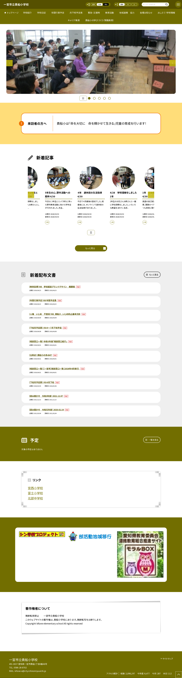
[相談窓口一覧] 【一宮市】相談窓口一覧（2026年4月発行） (54, 368)
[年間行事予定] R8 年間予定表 (43, 300)
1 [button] (89, 98)
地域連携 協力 (126, 12)
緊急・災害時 (94, 12)
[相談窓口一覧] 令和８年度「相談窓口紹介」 (48, 341)
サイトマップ (167, 658)
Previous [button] (9, 63)
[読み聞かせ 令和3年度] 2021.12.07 (46, 395)
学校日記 (41, 12)
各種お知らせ (146, 12)
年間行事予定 (57, 12)
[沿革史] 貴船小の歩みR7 (40, 355)
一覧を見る (153, 439)
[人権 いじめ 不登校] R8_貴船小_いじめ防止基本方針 (55, 314)
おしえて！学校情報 (166, 12)
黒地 (106, 4)
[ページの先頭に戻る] (179, 675)
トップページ (13, 12)
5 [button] (109, 98)
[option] (91, 62)
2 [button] (94, 98)
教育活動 (109, 12)
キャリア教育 (74, 20)
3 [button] (99, 98)
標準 (121, 4)
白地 (99, 4)
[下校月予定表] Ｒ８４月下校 (42, 382)
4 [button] (104, 98)
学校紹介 (27, 12)
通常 (93, 4)
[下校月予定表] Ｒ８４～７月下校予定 (45, 327)
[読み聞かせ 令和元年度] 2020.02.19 (46, 409)
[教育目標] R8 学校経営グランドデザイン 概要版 (52, 286)
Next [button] (172, 63)
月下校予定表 (76, 12)
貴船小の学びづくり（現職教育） (99, 20)
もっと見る (90, 248)
